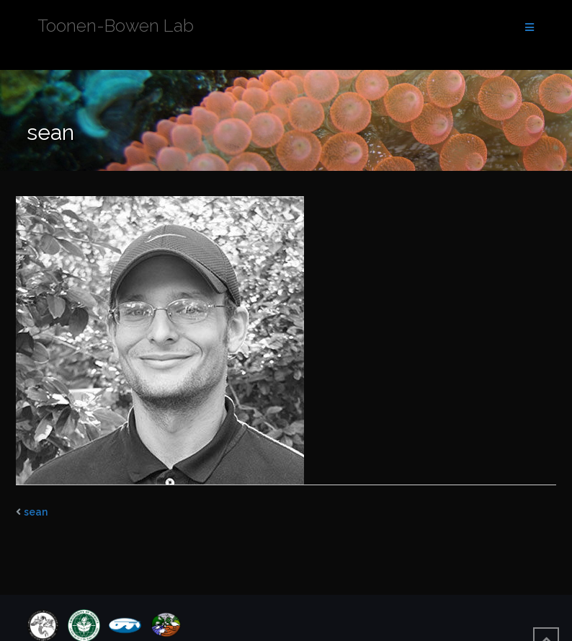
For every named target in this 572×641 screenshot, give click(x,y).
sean (36, 512)
